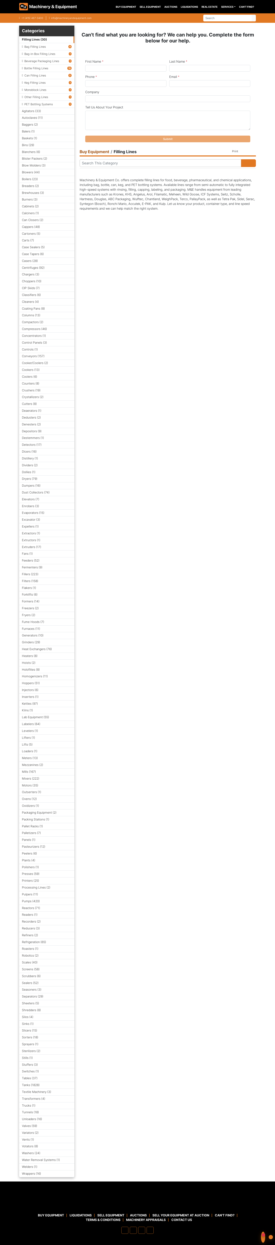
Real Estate (210, 6)
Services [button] (227, 6)
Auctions (170, 6)
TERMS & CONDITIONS (103, 1220)
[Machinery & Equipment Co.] (137, 1204)
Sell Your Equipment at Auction (180, 1215)
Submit (168, 139)
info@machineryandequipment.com (71, 17)
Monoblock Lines (35, 90)
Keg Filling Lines (35, 82)
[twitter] (141, 1230)
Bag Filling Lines (35, 46)
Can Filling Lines (35, 75)
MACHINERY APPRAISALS (146, 1220)
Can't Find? (246, 6)
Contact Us (181, 1220)
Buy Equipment (126, 6)
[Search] (227, 18)
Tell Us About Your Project (104, 107)
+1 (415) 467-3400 (32, 17)
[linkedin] (133, 1230)
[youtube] (150, 1230)
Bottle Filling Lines (36, 68)
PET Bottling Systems (38, 104)
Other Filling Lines (36, 97)
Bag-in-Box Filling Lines (39, 54)
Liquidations (189, 6)
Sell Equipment (150, 6)
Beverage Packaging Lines (41, 61)
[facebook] (124, 1230)
